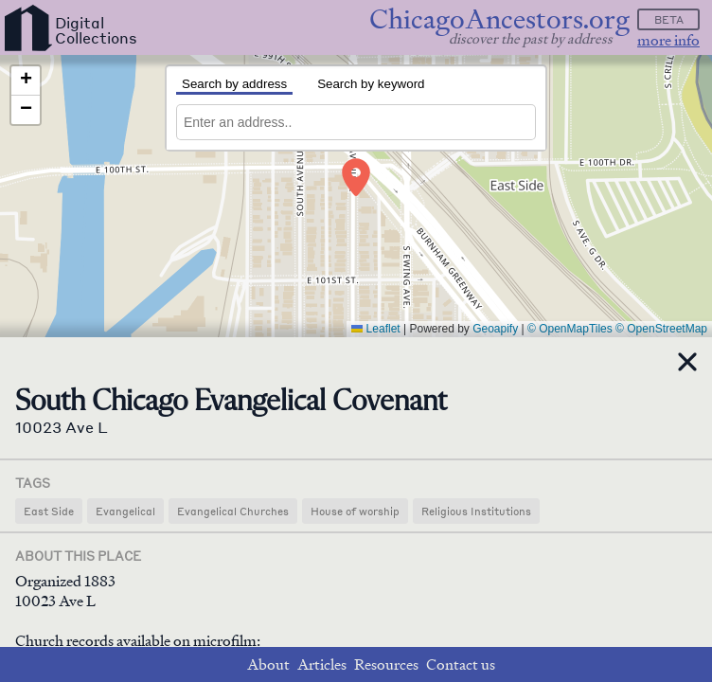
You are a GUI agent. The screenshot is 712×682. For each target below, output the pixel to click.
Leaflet (375, 328)
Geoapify (495, 328)
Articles (322, 664)
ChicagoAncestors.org (499, 19)
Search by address (234, 84)
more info (668, 40)
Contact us (460, 664)
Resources (386, 664)
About (268, 664)
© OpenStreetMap (661, 328)
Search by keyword (370, 84)
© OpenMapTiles (570, 328)
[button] (356, 177)
